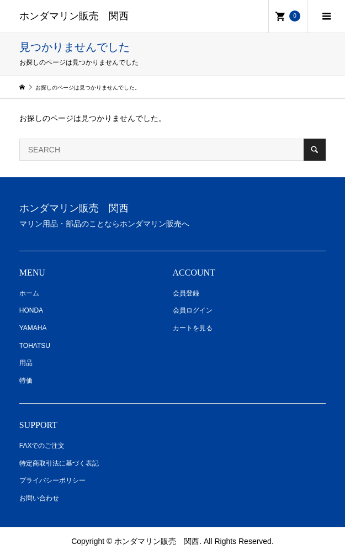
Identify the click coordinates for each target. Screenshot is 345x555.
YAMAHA (33, 328)
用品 (26, 363)
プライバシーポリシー (52, 480)
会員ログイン (193, 310)
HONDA (31, 310)
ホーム (29, 293)
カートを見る (193, 328)
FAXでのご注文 (42, 446)
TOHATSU (34, 346)
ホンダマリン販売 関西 (74, 16)
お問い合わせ (39, 498)
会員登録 (186, 293)
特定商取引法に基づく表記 (59, 463)
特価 (26, 380)
